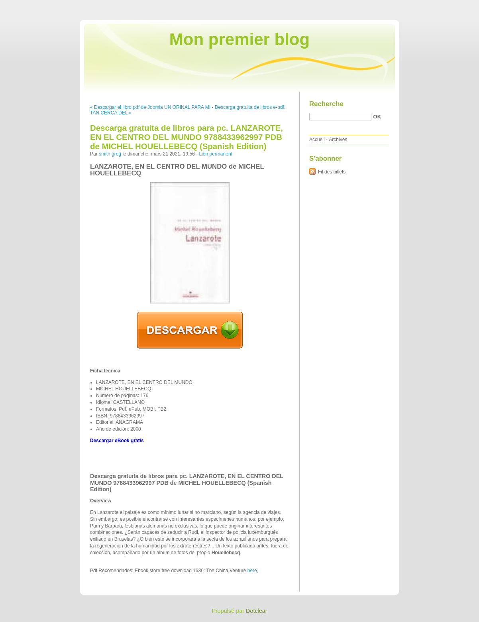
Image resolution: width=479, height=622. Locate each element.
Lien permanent (215, 154)
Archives (338, 139)
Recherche (326, 104)
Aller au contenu (381, 5)
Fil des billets (332, 172)
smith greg (110, 154)
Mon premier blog (239, 39)
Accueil (317, 139)
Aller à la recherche (455, 5)
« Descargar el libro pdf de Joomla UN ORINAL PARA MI (150, 107)
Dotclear (256, 611)
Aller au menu (416, 5)
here (252, 570)
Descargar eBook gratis (117, 440)
